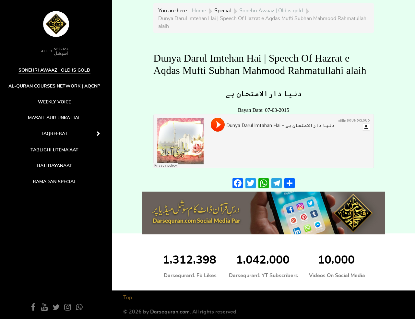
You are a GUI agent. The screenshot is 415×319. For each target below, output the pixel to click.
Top (127, 297)
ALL (44, 51)
